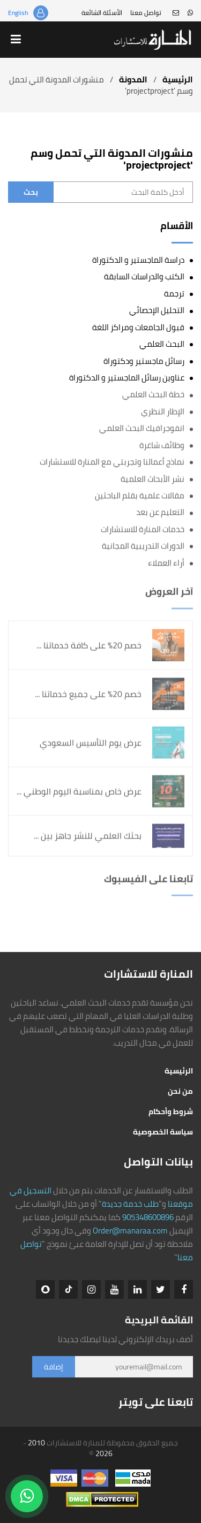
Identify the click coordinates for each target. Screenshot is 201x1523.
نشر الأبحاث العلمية (152, 478)
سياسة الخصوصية (163, 1131)
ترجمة (174, 293)
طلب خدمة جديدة (130, 1204)
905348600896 (148, 1217)
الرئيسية (177, 79)
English (18, 12)
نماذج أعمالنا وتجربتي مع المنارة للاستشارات (112, 462)
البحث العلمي (161, 344)
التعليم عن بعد (160, 512)
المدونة (133, 79)
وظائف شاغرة (161, 445)
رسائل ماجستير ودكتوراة (143, 361)
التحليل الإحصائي (156, 310)
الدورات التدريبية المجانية (143, 546)
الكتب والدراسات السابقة (144, 276)
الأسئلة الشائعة (101, 12)
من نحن (180, 1091)
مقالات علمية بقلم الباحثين (139, 496)
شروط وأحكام (170, 1111)
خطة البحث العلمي (153, 394)
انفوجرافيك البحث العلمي (141, 428)
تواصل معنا (145, 12)
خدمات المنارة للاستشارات (142, 529)
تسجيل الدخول (40, 13)
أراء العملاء (166, 562)
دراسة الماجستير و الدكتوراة (138, 260)
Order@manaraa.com (130, 1230)
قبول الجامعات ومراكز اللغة (138, 327)
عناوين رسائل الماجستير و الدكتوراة (126, 377)
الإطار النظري (162, 412)
